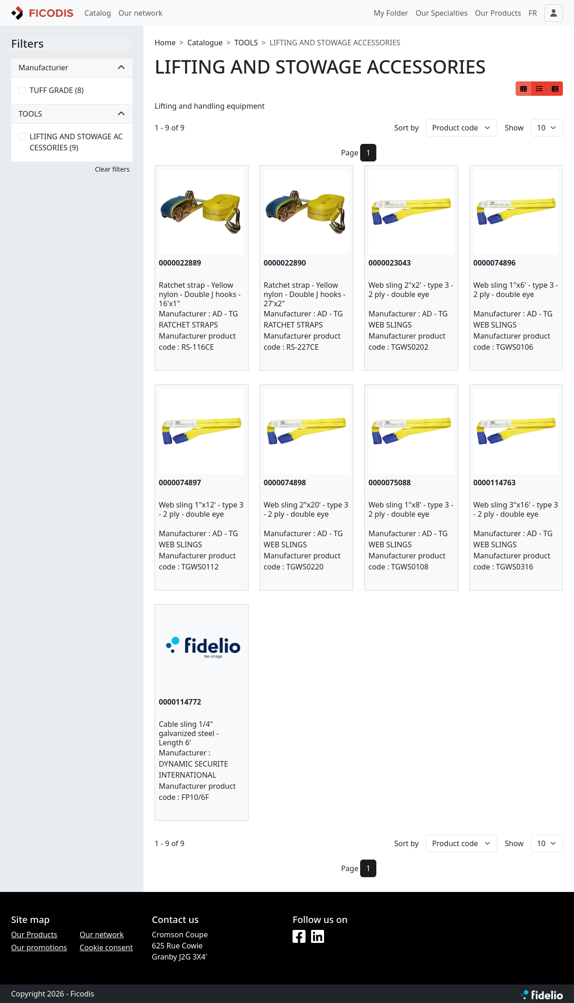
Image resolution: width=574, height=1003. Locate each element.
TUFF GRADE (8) (57, 90)
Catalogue (205, 42)
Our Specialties (442, 13)
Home (165, 42)
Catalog (97, 13)
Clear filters (112, 169)
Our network (140, 13)
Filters (27, 43)
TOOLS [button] (72, 114)
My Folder (391, 13)
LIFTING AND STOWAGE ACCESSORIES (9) (76, 142)
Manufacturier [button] (72, 67)
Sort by (406, 128)
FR (533, 13)
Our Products (498, 13)
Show (514, 128)
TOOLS (246, 42)
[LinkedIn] (317, 937)
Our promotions (39, 947)
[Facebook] (299, 937)
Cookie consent (106, 947)
